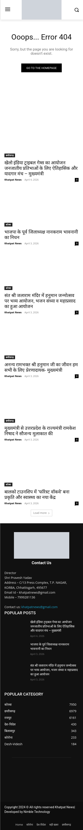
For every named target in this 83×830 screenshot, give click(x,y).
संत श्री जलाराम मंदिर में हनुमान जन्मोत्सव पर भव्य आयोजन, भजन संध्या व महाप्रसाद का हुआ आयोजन (39, 301)
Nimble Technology (37, 812)
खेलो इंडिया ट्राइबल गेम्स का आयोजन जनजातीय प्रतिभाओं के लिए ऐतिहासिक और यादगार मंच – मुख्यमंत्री (41, 168)
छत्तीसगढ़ (10, 155)
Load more (41, 513)
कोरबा (8, 224)
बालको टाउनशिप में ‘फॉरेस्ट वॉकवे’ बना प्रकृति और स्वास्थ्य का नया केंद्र (36, 494)
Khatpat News (13, 179)
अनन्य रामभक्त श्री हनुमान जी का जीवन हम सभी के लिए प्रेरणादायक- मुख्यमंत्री (41, 367)
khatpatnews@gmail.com (39, 607)
